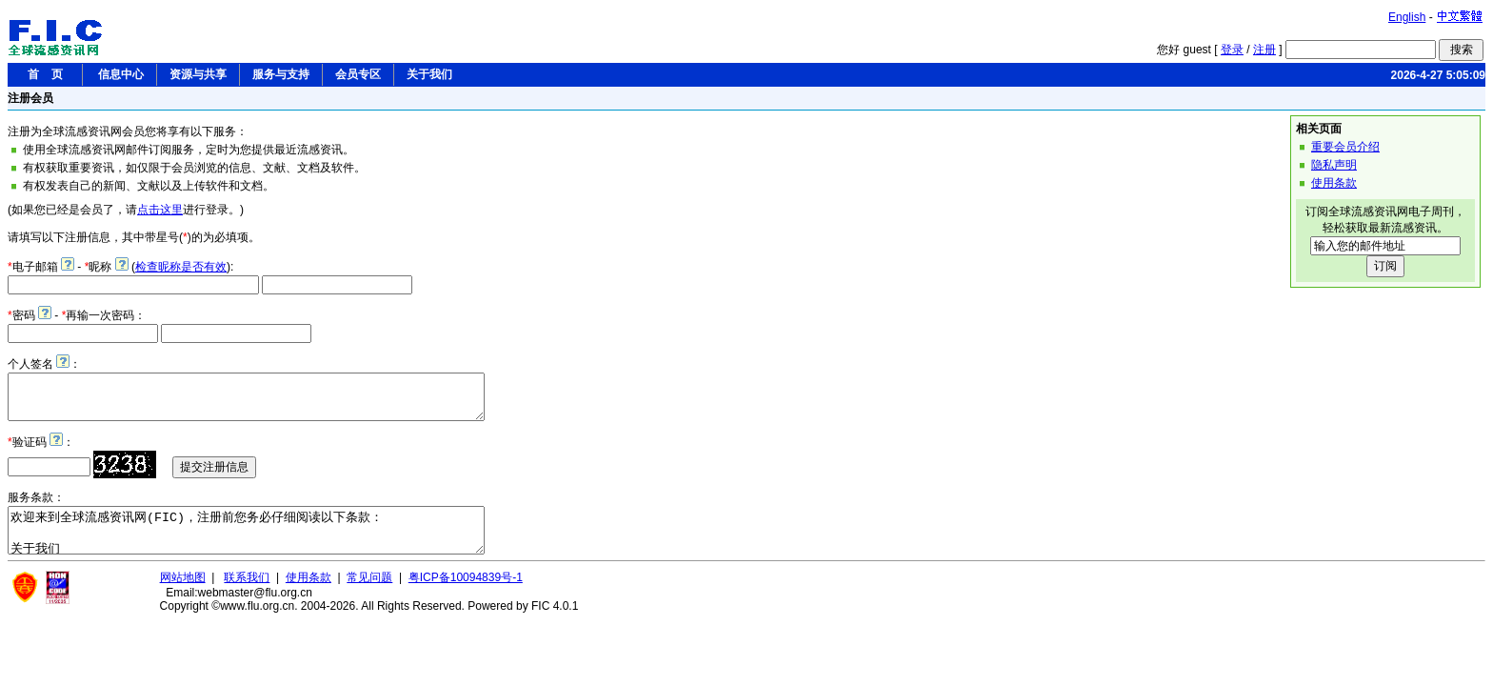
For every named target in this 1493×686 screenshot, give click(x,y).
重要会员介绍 (1345, 146)
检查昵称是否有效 (181, 266)
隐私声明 (1334, 165)
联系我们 (246, 594)
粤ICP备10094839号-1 (465, 594)
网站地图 (183, 594)
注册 (1264, 49)
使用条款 (1334, 183)
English (1406, 17)
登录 (1232, 49)
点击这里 (160, 209)
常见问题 (369, 594)
